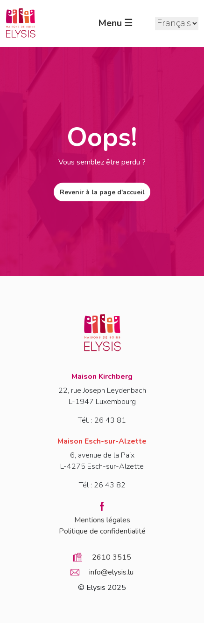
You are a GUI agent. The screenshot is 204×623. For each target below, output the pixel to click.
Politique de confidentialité (102, 531)
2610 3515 (111, 557)
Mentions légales (102, 520)
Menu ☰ (115, 23)
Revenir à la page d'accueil (102, 192)
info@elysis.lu (111, 572)
